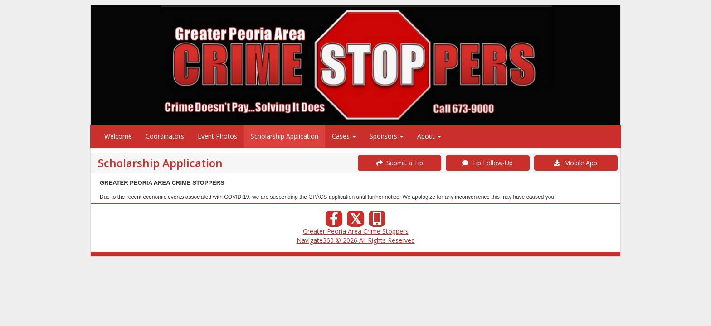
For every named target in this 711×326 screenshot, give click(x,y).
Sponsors (387, 136)
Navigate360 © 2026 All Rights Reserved (356, 240)
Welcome (118, 136)
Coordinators (165, 136)
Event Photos (217, 136)
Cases (344, 136)
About (429, 136)
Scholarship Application (284, 136)
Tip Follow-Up (487, 162)
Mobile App (575, 162)
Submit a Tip (399, 162)
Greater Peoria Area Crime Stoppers (356, 231)
